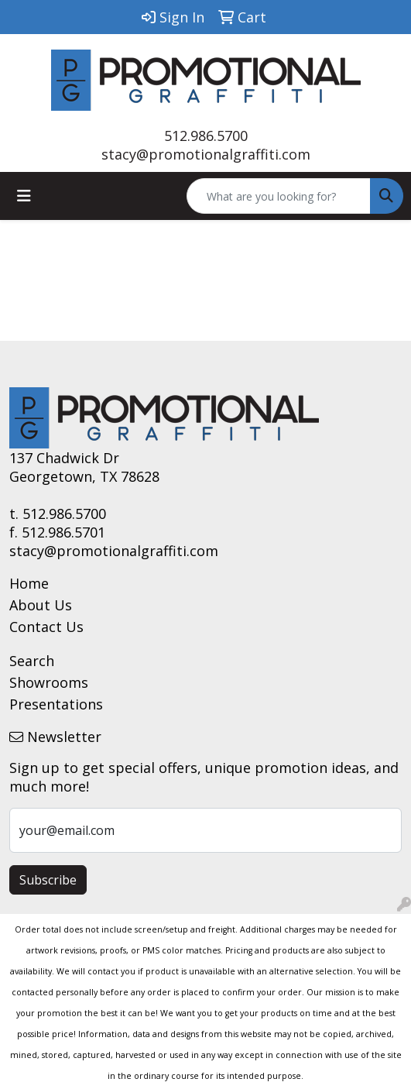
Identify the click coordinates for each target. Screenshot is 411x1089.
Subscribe (48, 879)
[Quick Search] (279, 196)
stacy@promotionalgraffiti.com (205, 154)
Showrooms (48, 682)
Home (29, 583)
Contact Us (46, 626)
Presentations (56, 704)
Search (31, 660)
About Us (40, 605)
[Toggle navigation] (24, 196)
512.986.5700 (206, 135)
